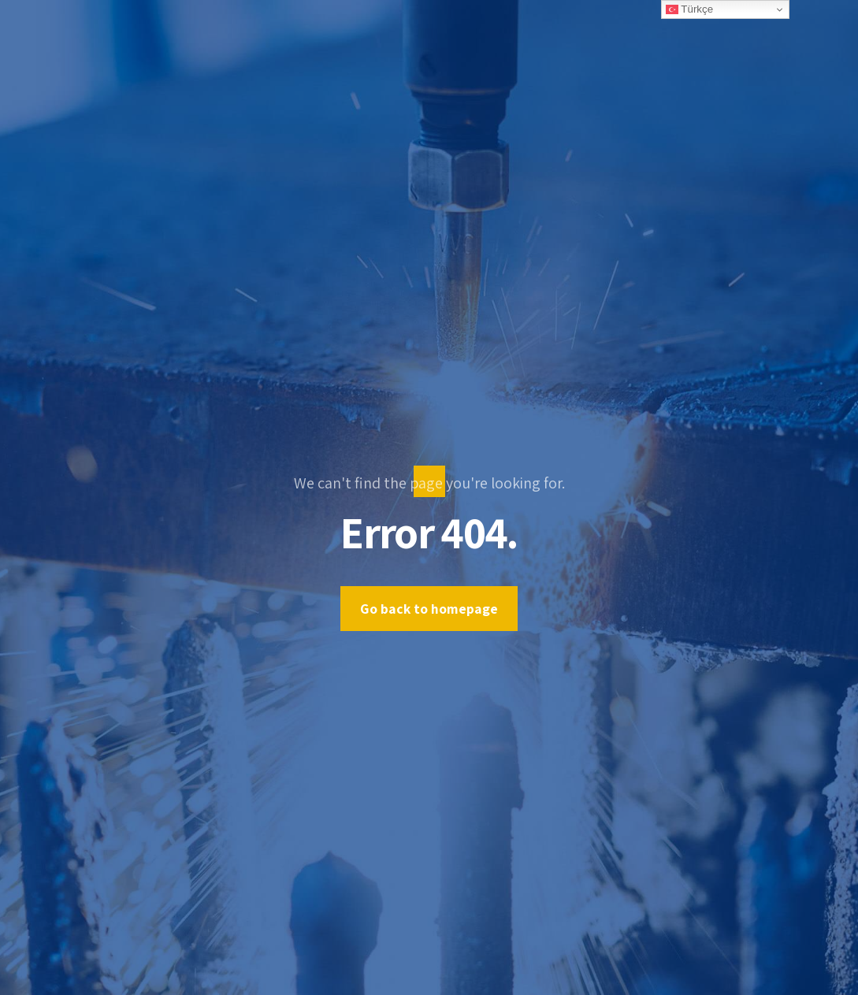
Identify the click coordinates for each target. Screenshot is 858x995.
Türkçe (689, 9)
